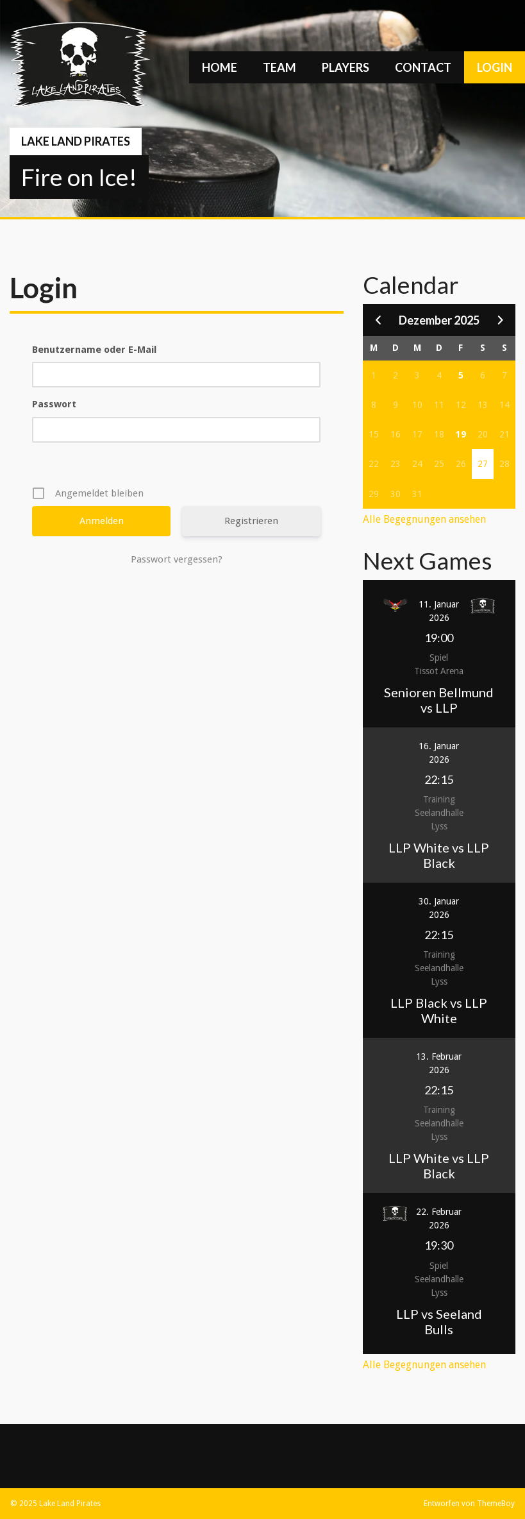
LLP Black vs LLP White (438, 1010)
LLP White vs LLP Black (438, 855)
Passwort (54, 404)
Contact (423, 67)
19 (461, 434)
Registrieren (251, 521)
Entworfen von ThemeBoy (469, 1503)
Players (345, 67)
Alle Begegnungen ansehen (424, 519)
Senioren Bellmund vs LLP (439, 699)
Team (279, 67)
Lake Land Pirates (75, 141)
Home (219, 67)
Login (494, 67)
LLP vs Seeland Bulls (439, 1321)
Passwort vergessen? (176, 559)
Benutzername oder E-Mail (94, 349)
